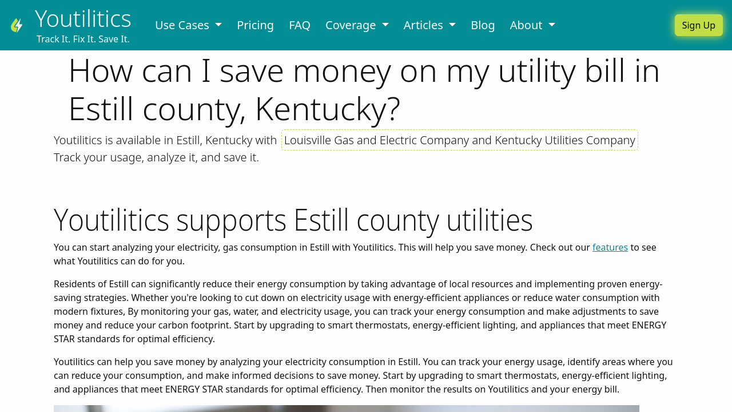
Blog (483, 25)
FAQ (300, 25)
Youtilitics (83, 18)
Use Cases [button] (183, 25)
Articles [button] (425, 25)
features (610, 247)
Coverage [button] (352, 25)
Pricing (255, 25)
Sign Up (698, 25)
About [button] (528, 25)
